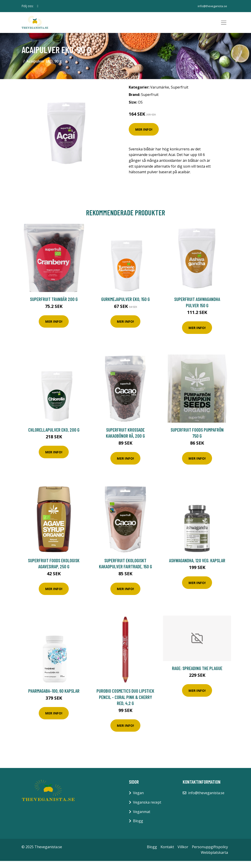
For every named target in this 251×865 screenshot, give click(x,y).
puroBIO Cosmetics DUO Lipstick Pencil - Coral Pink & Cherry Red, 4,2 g (125, 701)
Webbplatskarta (214, 856)
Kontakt (167, 850)
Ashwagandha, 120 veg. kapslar (197, 564)
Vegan (138, 797)
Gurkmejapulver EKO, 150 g (125, 303)
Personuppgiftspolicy (210, 850)
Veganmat (141, 815)
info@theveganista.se (210, 6)
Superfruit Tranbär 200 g (54, 303)
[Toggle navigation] (224, 24)
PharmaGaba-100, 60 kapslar (53, 695)
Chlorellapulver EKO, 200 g (53, 434)
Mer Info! (143, 133)
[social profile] (37, 6)
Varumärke (159, 91)
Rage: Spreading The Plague (197, 672)
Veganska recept (147, 806)
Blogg (138, 825)
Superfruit (179, 91)
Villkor (183, 850)
